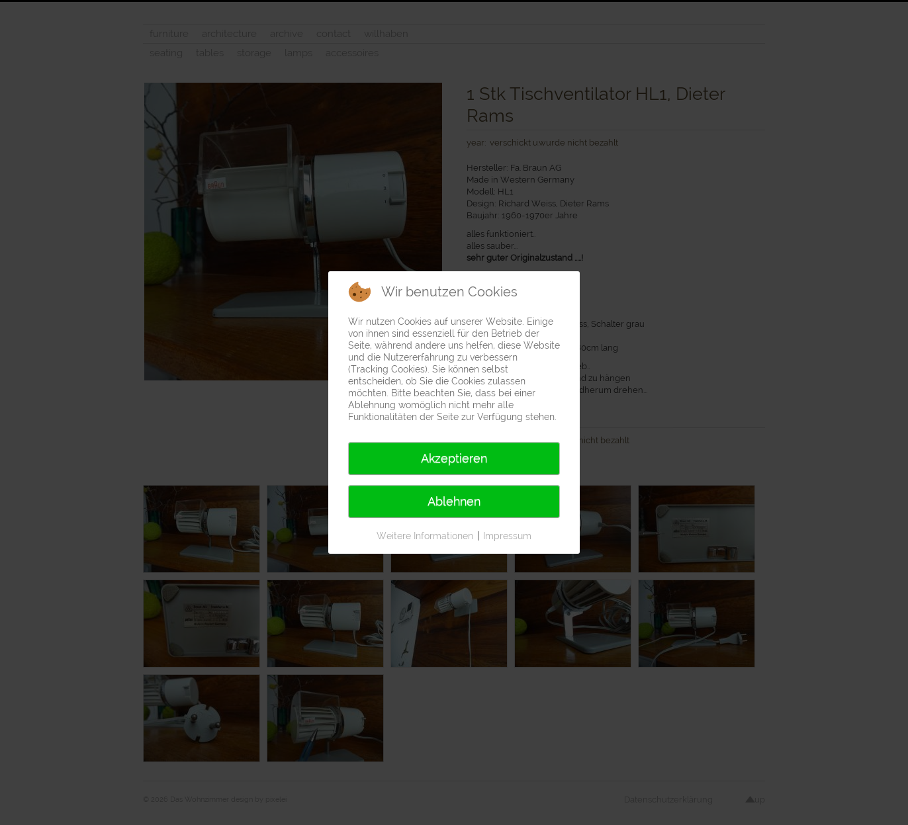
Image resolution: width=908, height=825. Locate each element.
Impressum (507, 536)
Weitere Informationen (425, 536)
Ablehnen (454, 501)
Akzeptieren (454, 458)
